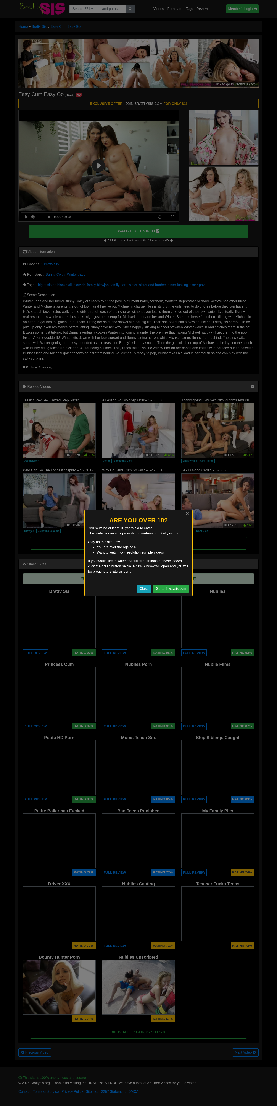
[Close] (187, 513)
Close (144, 588)
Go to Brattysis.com (171, 588)
